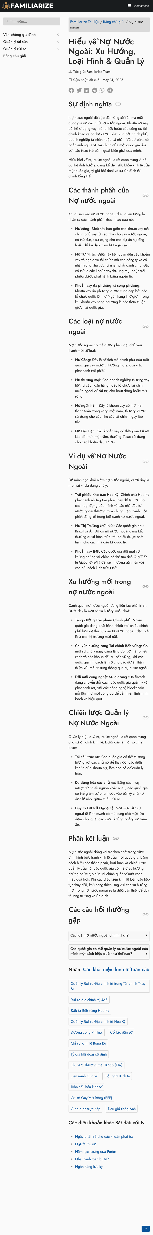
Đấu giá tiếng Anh (122, 1109)
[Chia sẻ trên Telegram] (111, 89)
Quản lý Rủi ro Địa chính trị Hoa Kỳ (98, 1021)
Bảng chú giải (14, 56)
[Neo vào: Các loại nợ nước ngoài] (145, 326)
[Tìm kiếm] (31, 21)
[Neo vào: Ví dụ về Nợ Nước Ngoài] (145, 461)
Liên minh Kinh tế (84, 1076)
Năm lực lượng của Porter (95, 1151)
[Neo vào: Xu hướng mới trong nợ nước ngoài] (145, 586)
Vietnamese (141, 6)
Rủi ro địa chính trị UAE (89, 999)
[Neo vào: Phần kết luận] (115, 838)
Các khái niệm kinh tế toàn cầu (116, 969)
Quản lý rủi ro (14, 48)
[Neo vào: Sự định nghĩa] (117, 104)
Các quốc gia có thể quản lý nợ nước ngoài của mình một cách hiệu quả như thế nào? (109, 951)
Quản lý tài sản (15, 41)
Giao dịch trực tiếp (85, 1109)
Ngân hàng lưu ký (89, 1166)
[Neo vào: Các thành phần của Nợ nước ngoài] (145, 195)
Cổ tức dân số (121, 1032)
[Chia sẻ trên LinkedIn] (88, 89)
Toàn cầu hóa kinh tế (86, 1087)
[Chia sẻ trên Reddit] (96, 89)
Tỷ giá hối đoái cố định (89, 1054)
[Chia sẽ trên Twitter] (80, 89)
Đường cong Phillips (87, 1032)
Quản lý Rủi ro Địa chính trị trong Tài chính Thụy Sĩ (108, 986)
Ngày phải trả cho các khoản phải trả (104, 1136)
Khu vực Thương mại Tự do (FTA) (96, 1065)
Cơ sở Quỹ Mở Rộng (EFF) (91, 1098)
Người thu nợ (85, 1144)
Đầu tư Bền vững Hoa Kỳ (90, 1010)
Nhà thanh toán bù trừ (92, 1159)
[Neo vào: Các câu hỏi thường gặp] (145, 914)
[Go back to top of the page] (146, 1229)
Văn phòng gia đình (19, 34)
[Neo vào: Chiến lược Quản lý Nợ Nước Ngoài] (145, 718)
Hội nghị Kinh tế (117, 1076)
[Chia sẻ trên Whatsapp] (103, 89)
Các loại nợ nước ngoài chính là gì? (99, 935)
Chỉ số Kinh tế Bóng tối (88, 1043)
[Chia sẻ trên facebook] (72, 89)
